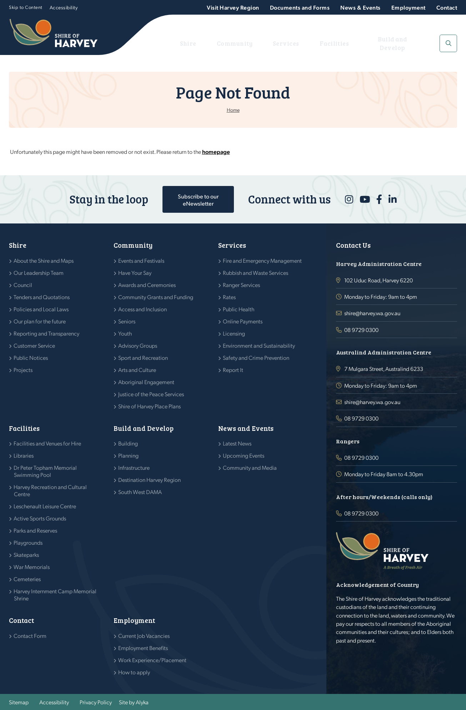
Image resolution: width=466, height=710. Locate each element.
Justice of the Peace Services (151, 394)
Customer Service (34, 345)
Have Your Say (135, 272)
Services (287, 43)
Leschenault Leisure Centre (45, 506)
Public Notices (31, 357)
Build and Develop (391, 43)
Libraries (24, 455)
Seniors (127, 321)
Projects (23, 369)
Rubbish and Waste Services (255, 272)
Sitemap (19, 702)
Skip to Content (25, 7)
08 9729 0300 (361, 329)
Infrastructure (134, 467)
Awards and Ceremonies (147, 284)
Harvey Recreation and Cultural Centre (50, 490)
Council (23, 284)
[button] (448, 43)
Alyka (142, 702)
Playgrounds (28, 542)
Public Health (238, 309)
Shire (196, 43)
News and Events (246, 428)
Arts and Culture (137, 369)
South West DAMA (140, 491)
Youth (125, 333)
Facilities (331, 43)
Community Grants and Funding (156, 297)
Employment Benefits (143, 647)
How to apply (134, 672)
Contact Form (30, 635)
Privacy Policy (96, 702)
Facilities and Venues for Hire (47, 443)
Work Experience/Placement (152, 660)
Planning (129, 455)
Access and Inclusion (143, 309)
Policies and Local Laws (41, 309)
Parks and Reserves (35, 530)
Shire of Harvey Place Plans (150, 406)
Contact (446, 7)
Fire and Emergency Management (262, 260)
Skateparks (26, 554)
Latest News (237, 443)
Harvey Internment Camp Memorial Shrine (55, 594)
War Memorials (32, 566)
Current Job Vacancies (144, 635)
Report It (233, 369)
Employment (408, 7)
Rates (229, 297)
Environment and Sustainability (259, 345)
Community (239, 43)
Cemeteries (27, 579)
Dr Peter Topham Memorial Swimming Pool (45, 471)
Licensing (234, 333)
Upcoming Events (243, 455)
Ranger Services (241, 284)
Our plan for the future (40, 321)
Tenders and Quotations (42, 297)
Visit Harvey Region (233, 7)
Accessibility (64, 7)
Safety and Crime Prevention (256, 357)
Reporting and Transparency (46, 333)
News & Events (360, 7)
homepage (216, 151)
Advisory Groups (138, 345)
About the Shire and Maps (44, 260)
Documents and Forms (300, 7)
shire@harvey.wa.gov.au (372, 313)
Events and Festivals (141, 260)
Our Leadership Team (39, 272)
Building (128, 443)
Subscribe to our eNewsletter (198, 199)
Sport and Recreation (143, 357)
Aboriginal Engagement (146, 382)
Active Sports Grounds (40, 518)
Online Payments (242, 321)
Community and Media (250, 467)
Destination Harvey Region (150, 479)
